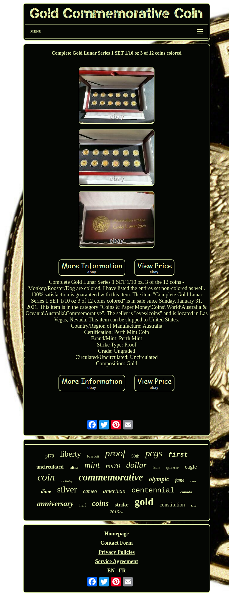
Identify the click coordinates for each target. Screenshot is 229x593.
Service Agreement (116, 561)
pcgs (153, 453)
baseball (93, 456)
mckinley (66, 481)
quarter (172, 467)
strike (121, 504)
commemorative (110, 477)
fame (179, 480)
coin (46, 477)
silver (67, 489)
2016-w (116, 511)
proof (115, 453)
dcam (156, 468)
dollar (136, 465)
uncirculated (50, 467)
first (178, 455)
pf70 (49, 455)
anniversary (55, 504)
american (114, 491)
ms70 (113, 466)
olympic (159, 479)
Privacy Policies (116, 552)
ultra (73, 467)
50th (135, 456)
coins (100, 503)
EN (111, 571)
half (82, 505)
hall (193, 506)
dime (46, 491)
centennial (152, 490)
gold (144, 502)
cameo (90, 491)
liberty (70, 453)
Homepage (116, 534)
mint (92, 465)
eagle (191, 466)
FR (122, 571)
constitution (172, 505)
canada (186, 492)
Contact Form (116, 543)
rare (193, 481)
